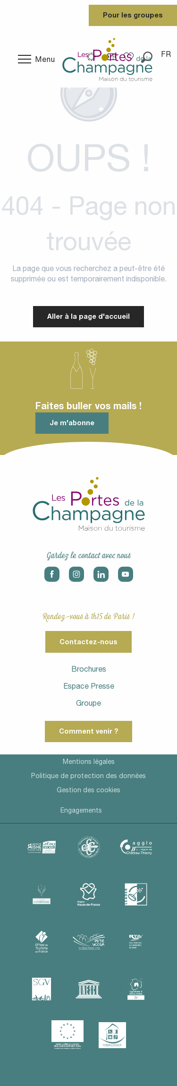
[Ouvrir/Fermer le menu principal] (36, 59)
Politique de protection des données (88, 775)
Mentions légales (89, 761)
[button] (166, 54)
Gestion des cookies (88, 790)
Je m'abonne (72, 423)
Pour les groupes (133, 15)
